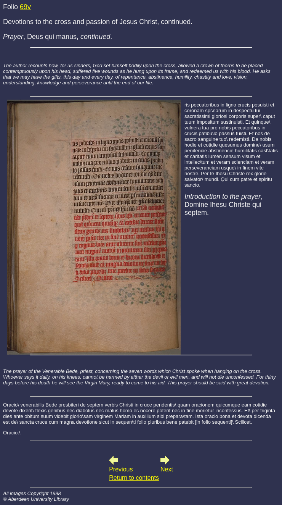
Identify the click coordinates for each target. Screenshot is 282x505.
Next (166, 469)
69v (25, 7)
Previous (121, 469)
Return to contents (134, 477)
